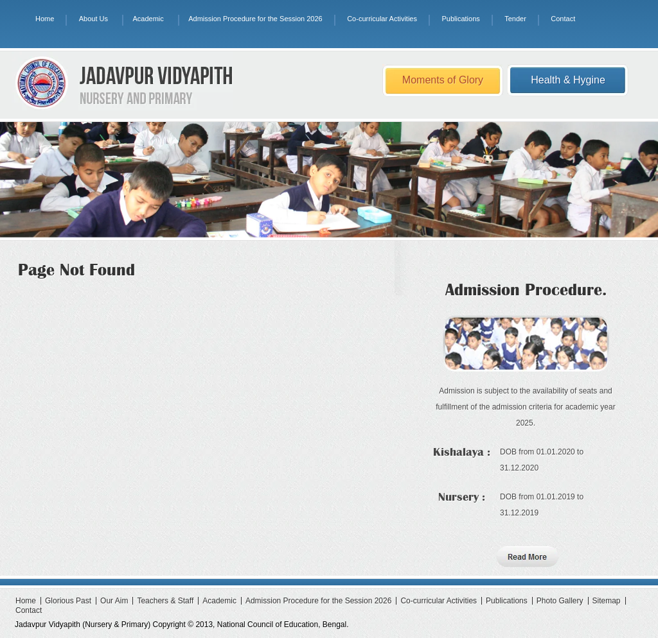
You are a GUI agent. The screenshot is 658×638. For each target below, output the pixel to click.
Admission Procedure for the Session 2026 (255, 18)
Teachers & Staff (165, 601)
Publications (460, 18)
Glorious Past (68, 601)
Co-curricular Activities (382, 18)
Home (44, 18)
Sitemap (606, 601)
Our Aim (114, 601)
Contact (563, 18)
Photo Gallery (560, 601)
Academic (147, 18)
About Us (93, 18)
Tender (515, 18)
